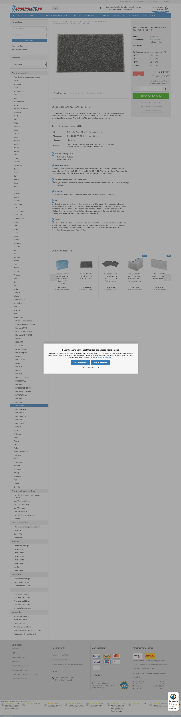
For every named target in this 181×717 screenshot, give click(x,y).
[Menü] (177, 693)
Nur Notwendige (80, 362)
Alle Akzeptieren (100, 362)
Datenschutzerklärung (105, 358)
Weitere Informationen (90, 367)
